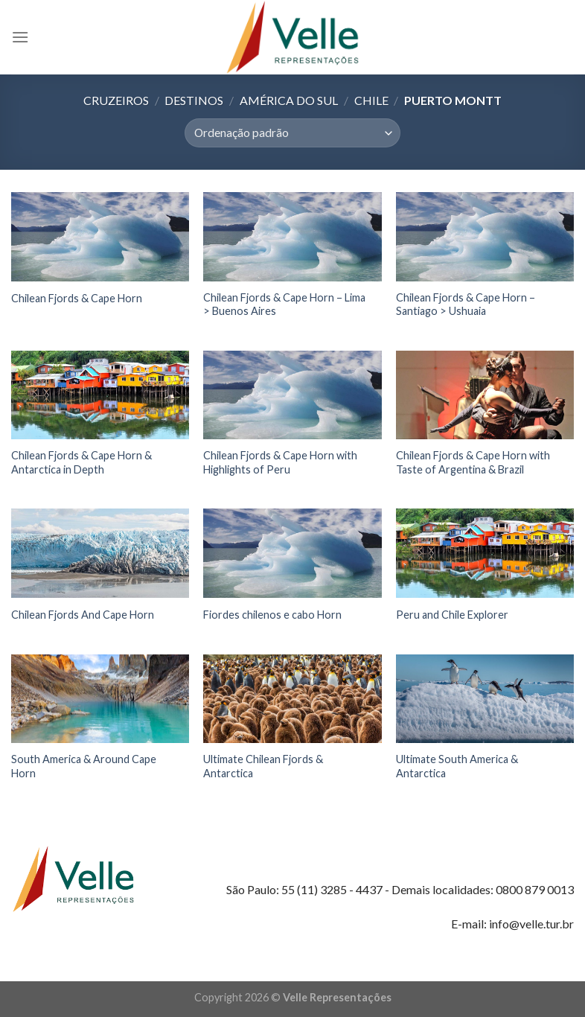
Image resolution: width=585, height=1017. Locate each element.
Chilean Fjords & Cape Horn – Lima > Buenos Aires (284, 304)
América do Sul (289, 100)
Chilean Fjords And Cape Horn (82, 614)
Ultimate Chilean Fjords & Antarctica (263, 766)
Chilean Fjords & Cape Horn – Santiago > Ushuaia (465, 304)
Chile (371, 100)
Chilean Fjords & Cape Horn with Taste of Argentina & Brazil (473, 462)
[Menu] (20, 37)
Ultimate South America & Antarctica (457, 766)
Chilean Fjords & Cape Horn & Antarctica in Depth (81, 462)
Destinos (193, 100)
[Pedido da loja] (292, 132)
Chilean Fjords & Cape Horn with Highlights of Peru (280, 462)
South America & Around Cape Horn (83, 766)
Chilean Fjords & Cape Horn (76, 298)
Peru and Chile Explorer (452, 614)
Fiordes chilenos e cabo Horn (272, 614)
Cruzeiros (116, 100)
